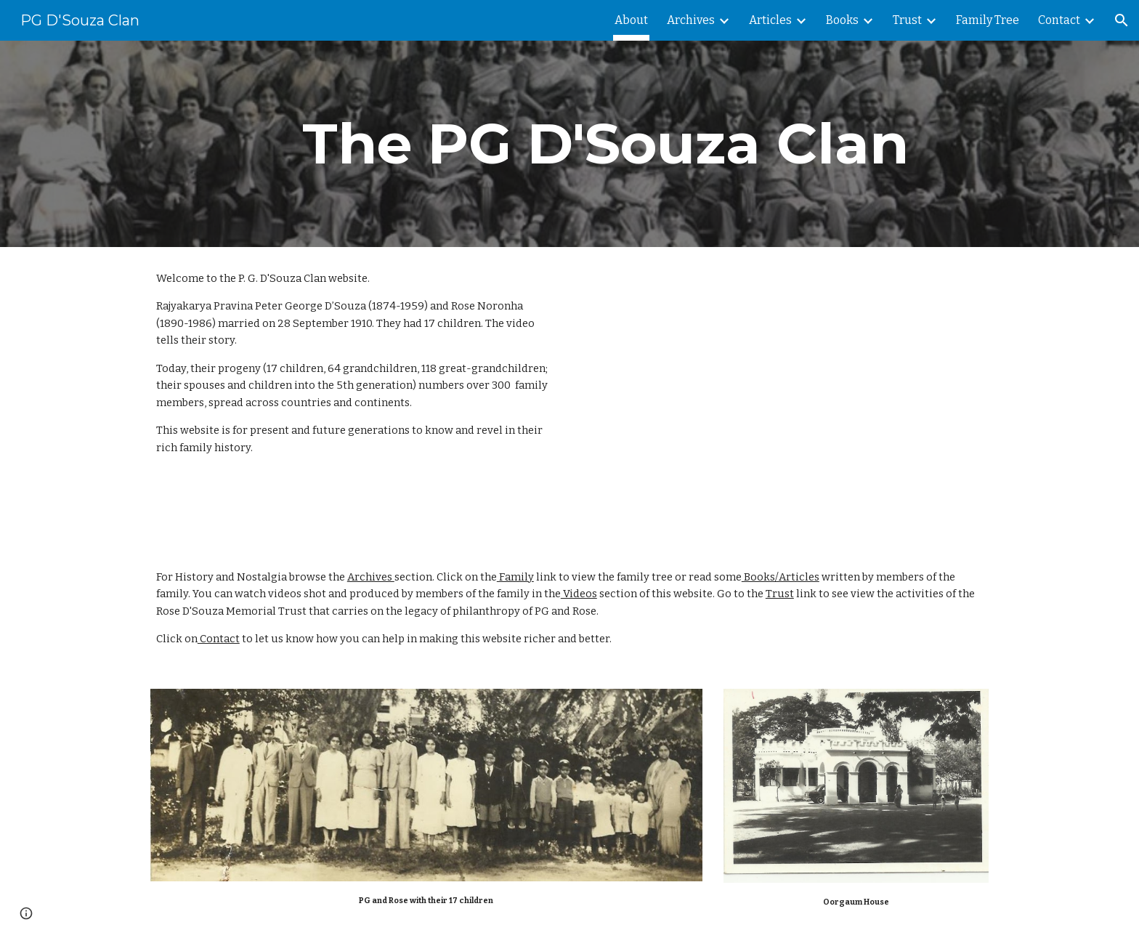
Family (515, 576)
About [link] (631, 20)
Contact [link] (1059, 20)
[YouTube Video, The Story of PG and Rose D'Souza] (820, 396)
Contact (219, 638)
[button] (1121, 20)
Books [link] (842, 20)
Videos (579, 593)
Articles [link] (770, 20)
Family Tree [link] (987, 20)
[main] (605, 144)
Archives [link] (691, 20)
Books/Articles (780, 576)
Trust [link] (907, 20)
